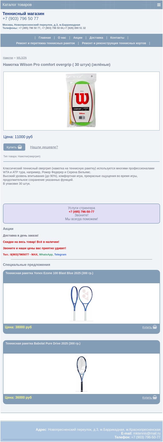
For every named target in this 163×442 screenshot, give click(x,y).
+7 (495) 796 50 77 (29, 28)
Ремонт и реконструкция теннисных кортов (114, 43)
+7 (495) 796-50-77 (81, 211)
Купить (14, 147)
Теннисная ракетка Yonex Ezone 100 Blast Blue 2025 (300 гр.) (49, 273)
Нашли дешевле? (44, 147)
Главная (45, 37)
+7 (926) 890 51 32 (75, 28)
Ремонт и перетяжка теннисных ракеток (45, 43)
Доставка (96, 37)
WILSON (22, 57)
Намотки (8, 57)
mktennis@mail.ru (146, 433)
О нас (62, 37)
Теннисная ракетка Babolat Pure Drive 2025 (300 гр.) (43, 343)
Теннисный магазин (23, 13)
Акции (77, 37)
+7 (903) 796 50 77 (21, 18)
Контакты (117, 37)
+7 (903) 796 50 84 (52, 28)
